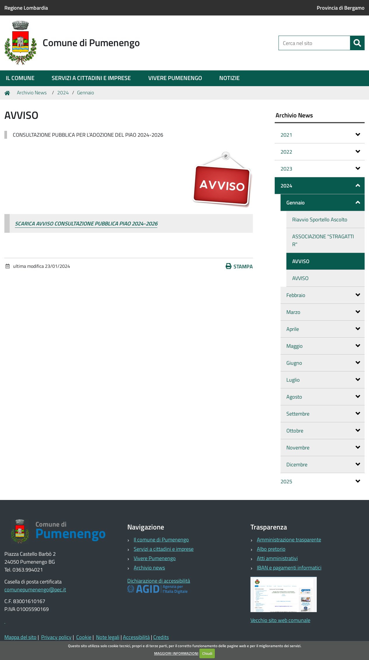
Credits (161, 637)
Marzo (323, 312)
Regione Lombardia (26, 8)
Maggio (323, 346)
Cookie (83, 637)
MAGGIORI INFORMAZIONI (176, 653)
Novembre (323, 447)
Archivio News (32, 92)
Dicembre (323, 464)
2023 (321, 169)
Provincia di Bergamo (341, 8)
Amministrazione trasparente (289, 539)
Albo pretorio (271, 549)
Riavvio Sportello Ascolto (319, 219)
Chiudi (207, 653)
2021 (321, 135)
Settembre (323, 414)
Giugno (323, 363)
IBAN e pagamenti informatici (289, 568)
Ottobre (323, 431)
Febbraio (323, 295)
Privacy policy (56, 637)
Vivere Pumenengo (155, 558)
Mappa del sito (20, 637)
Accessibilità (136, 637)
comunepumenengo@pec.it (35, 589)
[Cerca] (357, 43)
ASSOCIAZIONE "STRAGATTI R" (323, 240)
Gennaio (85, 92)
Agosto (323, 397)
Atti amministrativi (277, 558)
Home (8, 92)
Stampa (239, 266)
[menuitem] (20, 78)
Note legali (107, 637)
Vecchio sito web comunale (280, 620)
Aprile (323, 329)
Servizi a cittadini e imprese (164, 549)
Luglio (323, 380)
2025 (321, 481)
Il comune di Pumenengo (161, 539)
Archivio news (149, 568)
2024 (63, 92)
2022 (321, 152)
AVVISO (300, 261)
